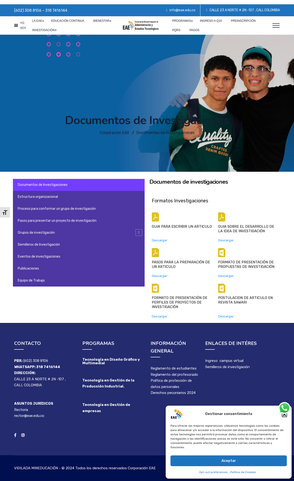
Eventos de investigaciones (39, 256)
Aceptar (228, 461)
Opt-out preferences (213, 472)
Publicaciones (28, 268)
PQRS (176, 30)
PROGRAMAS (181, 20)
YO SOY (23, 25)
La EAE (37, 20)
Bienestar (101, 20)
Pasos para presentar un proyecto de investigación (57, 221)
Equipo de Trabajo (31, 280)
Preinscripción (243, 20)
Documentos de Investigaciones (43, 185)
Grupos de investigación (36, 233)
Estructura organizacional (38, 197)
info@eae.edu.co (182, 10)
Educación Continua (67, 20)
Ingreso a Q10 (211, 20)
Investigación (43, 30)
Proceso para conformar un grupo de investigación (57, 209)
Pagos (194, 30)
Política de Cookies (243, 472)
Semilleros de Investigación (39, 245)
